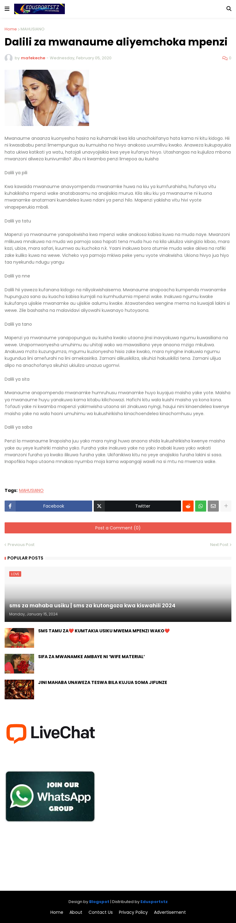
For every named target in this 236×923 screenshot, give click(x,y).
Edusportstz (154, 902)
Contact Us (100, 912)
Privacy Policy (133, 912)
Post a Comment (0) (118, 528)
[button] (7, 9)
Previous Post (21, 545)
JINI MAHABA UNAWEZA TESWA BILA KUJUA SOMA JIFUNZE (102, 682)
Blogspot (99, 902)
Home (11, 29)
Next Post (219, 545)
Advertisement (170, 912)
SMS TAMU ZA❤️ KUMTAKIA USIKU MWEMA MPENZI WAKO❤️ (104, 631)
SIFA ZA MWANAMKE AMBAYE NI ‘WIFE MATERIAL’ (91, 657)
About (75, 912)
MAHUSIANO (33, 29)
